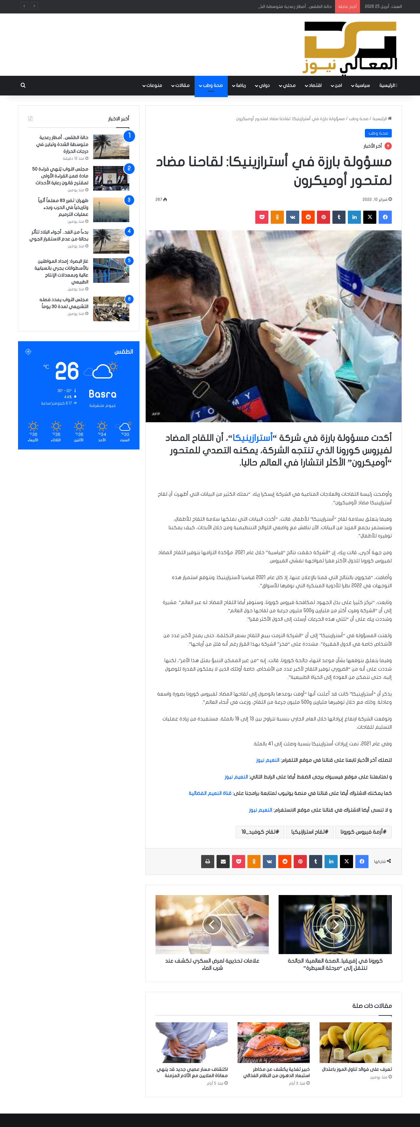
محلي (289, 85)
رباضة (241, 85)
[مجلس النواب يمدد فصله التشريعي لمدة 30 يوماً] (111, 309)
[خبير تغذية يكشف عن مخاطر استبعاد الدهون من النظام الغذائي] (274, 1042)
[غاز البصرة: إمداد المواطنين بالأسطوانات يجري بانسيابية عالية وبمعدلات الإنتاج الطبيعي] (111, 270)
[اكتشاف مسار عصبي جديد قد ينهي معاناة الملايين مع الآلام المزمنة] (192, 1042)
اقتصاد (315, 85)
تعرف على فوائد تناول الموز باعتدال (357, 1069)
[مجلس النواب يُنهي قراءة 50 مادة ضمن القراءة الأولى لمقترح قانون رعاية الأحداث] (111, 178)
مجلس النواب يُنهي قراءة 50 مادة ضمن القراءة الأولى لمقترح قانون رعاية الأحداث (60, 176)
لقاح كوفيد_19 (258, 832)
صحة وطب (213, 85)
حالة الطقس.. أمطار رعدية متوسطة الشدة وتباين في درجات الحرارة (62, 144)
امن (338, 85)
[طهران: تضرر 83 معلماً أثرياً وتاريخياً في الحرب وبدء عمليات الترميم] (111, 210)
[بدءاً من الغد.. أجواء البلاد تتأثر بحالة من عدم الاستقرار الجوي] (111, 241)
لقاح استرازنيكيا (308, 832)
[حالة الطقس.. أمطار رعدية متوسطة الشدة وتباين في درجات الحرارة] (111, 147)
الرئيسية (388, 85)
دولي (264, 85)
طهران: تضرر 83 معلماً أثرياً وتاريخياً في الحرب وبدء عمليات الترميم (63, 207)
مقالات (182, 85)
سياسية (362, 85)
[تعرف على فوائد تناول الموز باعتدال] (356, 1042)
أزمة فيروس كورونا (362, 832)
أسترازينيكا (253, 438)
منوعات (154, 85)
